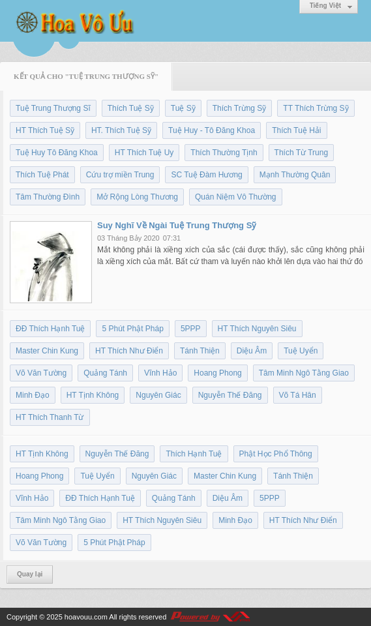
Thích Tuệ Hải (296, 130)
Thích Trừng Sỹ (240, 108)
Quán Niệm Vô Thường (235, 196)
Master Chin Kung (47, 350)
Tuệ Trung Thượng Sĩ (53, 108)
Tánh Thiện (200, 350)
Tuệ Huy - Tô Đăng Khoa (211, 130)
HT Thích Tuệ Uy (144, 152)
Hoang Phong (217, 373)
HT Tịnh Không (93, 395)
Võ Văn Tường (41, 373)
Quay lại (29, 574)
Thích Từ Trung (301, 152)
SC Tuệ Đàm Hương (206, 174)
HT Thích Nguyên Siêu (257, 328)
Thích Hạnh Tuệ (194, 453)
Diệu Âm (252, 350)
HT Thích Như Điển (129, 350)
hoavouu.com (86, 617)
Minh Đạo (33, 395)
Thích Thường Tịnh (223, 152)
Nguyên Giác (158, 395)
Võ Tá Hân (297, 395)
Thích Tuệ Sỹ (131, 108)
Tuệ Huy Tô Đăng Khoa (57, 152)
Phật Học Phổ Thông (275, 453)
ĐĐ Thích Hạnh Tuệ (50, 328)
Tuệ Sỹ (183, 108)
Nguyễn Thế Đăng (230, 395)
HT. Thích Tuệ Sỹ (121, 130)
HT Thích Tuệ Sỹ (45, 130)
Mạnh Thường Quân (295, 174)
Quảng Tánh (105, 373)
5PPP (191, 328)
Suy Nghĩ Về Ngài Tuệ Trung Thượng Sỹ (176, 225)
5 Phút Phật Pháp (132, 328)
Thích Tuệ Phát (42, 174)
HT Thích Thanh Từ (50, 417)
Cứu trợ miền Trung (120, 174)
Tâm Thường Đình (48, 196)
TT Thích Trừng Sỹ (315, 108)
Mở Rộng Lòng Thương (137, 196)
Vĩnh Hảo (160, 373)
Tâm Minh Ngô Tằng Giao (304, 373)
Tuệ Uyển (301, 350)
